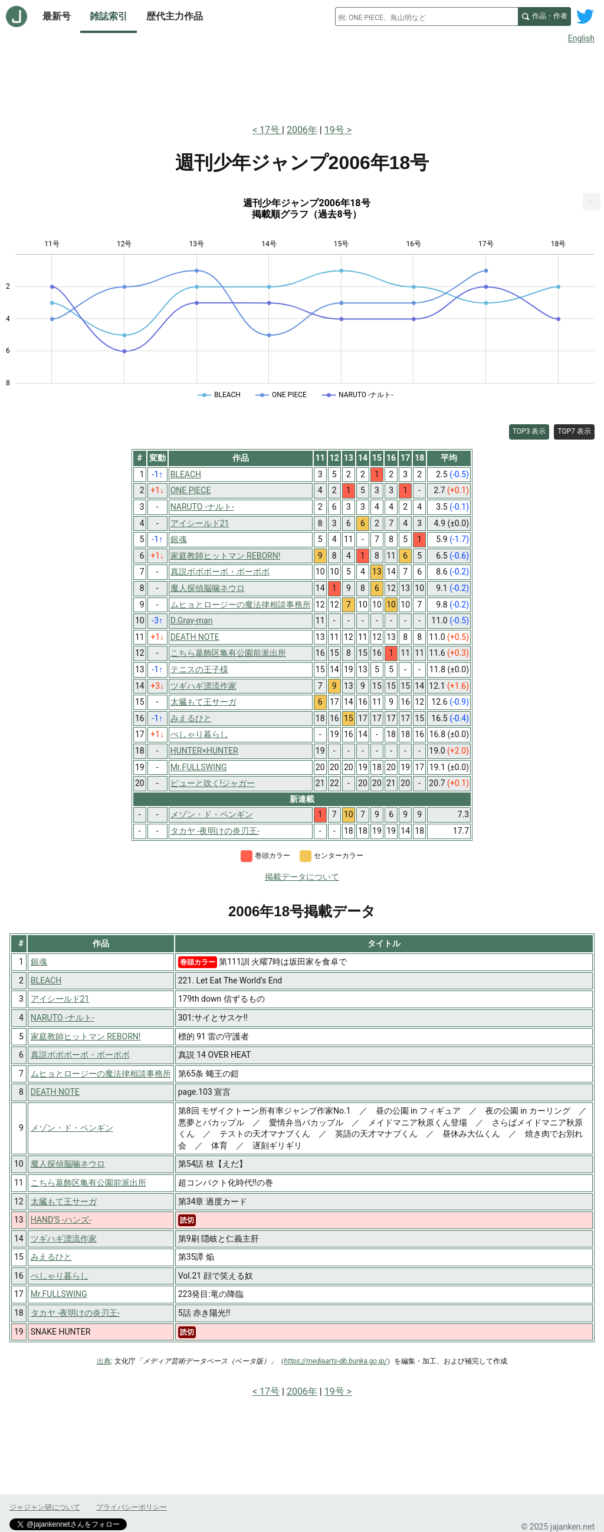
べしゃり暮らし (59, 1275)
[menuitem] (591, 201)
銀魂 (39, 961)
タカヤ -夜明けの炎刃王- (75, 1313)
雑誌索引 (108, 16)
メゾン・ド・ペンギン (72, 1128)
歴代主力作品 (174, 16)
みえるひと (51, 1257)
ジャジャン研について (44, 1507)
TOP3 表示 (529, 431)
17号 (271, 130)
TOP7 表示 (574, 431)
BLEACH (46, 980)
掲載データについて (302, 876)
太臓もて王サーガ (64, 1201)
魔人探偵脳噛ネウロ (68, 1163)
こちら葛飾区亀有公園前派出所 (88, 1182)
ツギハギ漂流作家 (64, 1238)
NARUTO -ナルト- (62, 1017)
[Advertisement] (302, 81)
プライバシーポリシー (131, 1507)
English (581, 38)
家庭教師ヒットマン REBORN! (86, 1036)
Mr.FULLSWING (59, 1294)
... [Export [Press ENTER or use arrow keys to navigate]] (592, 198)
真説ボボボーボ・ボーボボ (80, 1054)
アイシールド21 (60, 998)
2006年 (302, 130)
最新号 (56, 16)
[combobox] (426, 16)
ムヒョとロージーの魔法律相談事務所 (101, 1073)
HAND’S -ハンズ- (61, 1219)
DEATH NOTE (55, 1092)
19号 (334, 130)
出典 (104, 1361)
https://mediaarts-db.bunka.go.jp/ (336, 1361)
